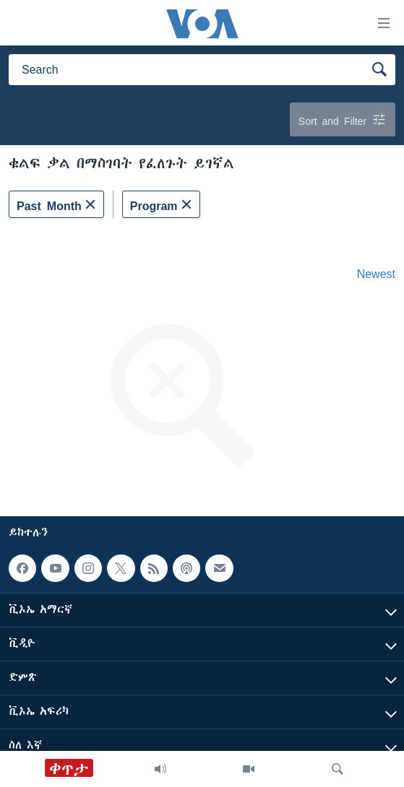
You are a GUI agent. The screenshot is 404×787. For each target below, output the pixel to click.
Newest (376, 273)
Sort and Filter (342, 119)
